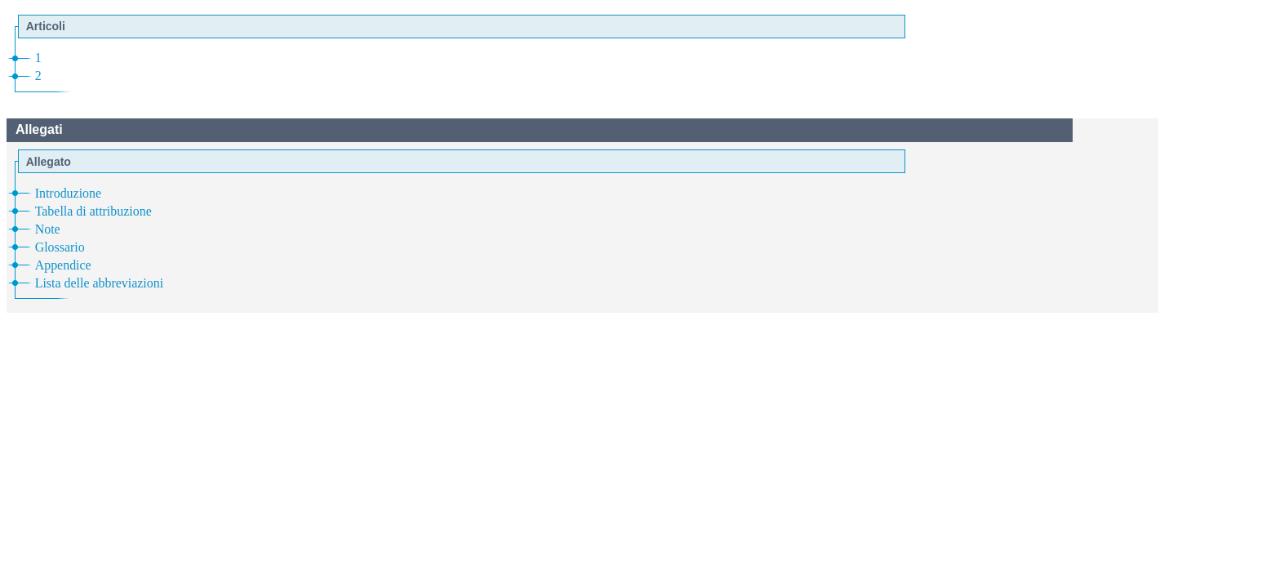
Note (47, 229)
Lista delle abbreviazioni (99, 283)
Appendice (63, 265)
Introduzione (68, 193)
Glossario (60, 247)
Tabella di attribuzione (93, 211)
